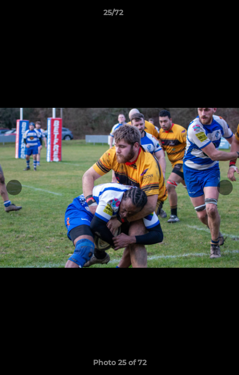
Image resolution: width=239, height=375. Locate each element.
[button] (201, 15)
